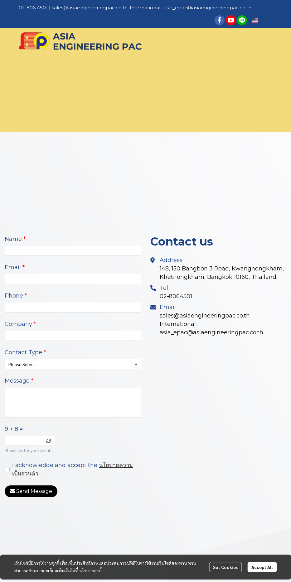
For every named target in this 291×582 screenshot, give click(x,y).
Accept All (262, 567)
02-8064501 (176, 296)
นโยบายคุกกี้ (90, 570)
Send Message (31, 491)
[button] (204, 20)
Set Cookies (225, 567)
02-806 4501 (33, 8)
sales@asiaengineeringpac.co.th (90, 8)
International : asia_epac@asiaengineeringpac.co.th (190, 8)
